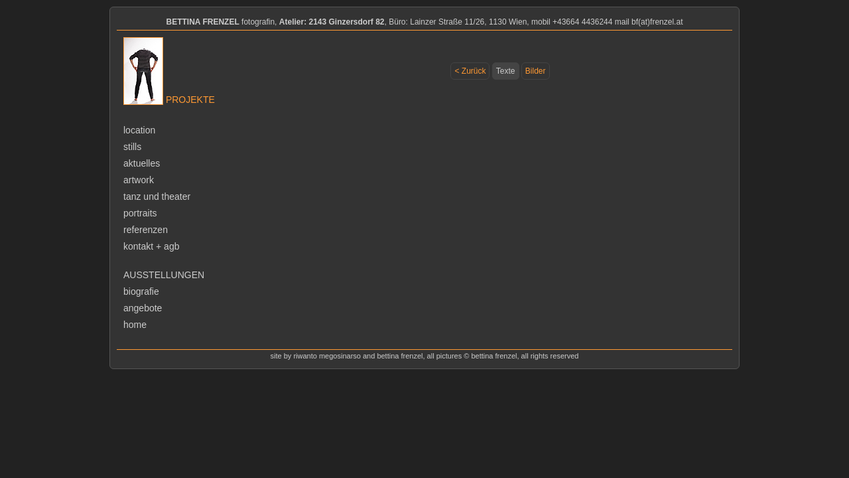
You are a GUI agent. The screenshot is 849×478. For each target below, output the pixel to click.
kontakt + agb (151, 246)
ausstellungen (163, 275)
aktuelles (141, 163)
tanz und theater (156, 196)
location (139, 130)
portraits (140, 213)
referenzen (145, 229)
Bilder (535, 71)
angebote (142, 308)
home (135, 324)
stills (132, 146)
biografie (141, 291)
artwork (138, 180)
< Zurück (470, 71)
